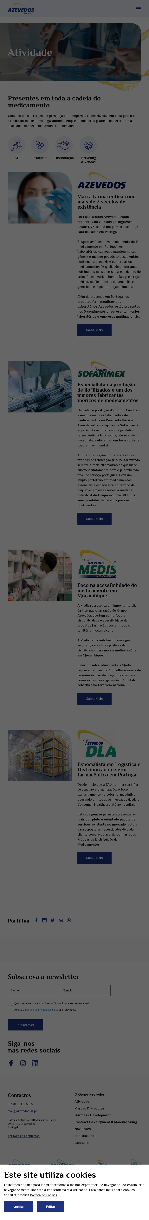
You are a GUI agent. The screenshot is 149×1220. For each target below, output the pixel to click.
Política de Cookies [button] (44, 1195)
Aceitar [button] (18, 1207)
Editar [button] (50, 1207)
